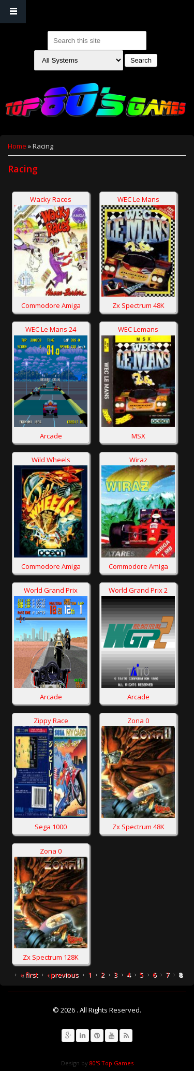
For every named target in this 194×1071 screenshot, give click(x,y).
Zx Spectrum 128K (51, 957)
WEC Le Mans (138, 199)
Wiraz (138, 459)
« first (29, 974)
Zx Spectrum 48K (138, 305)
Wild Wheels (51, 459)
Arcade (51, 436)
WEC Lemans (138, 329)
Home (17, 146)
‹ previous (63, 974)
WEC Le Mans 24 (50, 329)
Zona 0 (138, 720)
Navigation (13, 11)
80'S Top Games (110, 1063)
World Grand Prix (51, 590)
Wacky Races (50, 199)
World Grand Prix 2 (138, 590)
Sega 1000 (51, 826)
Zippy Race (51, 720)
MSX (138, 436)
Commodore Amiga (51, 305)
